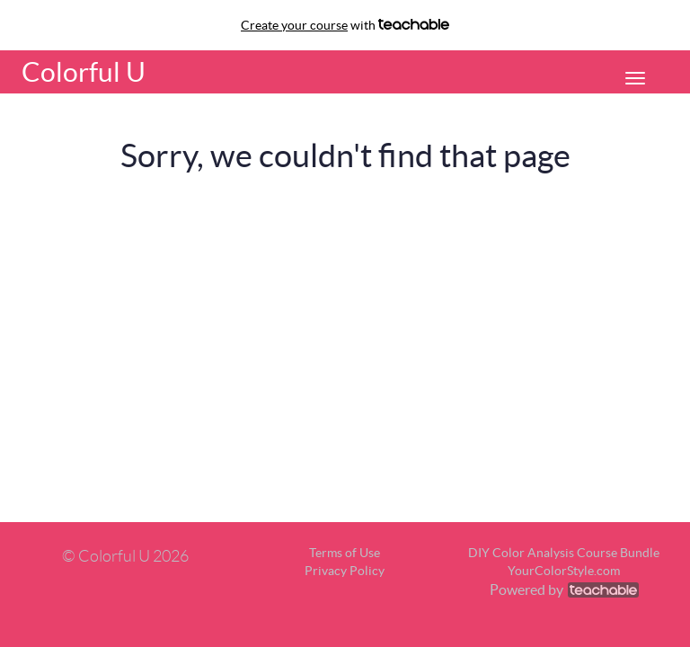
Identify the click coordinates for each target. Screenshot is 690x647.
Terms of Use (344, 552)
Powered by (564, 589)
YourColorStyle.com (564, 570)
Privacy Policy (345, 570)
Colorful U (84, 72)
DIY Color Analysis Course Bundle (563, 552)
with (345, 25)
